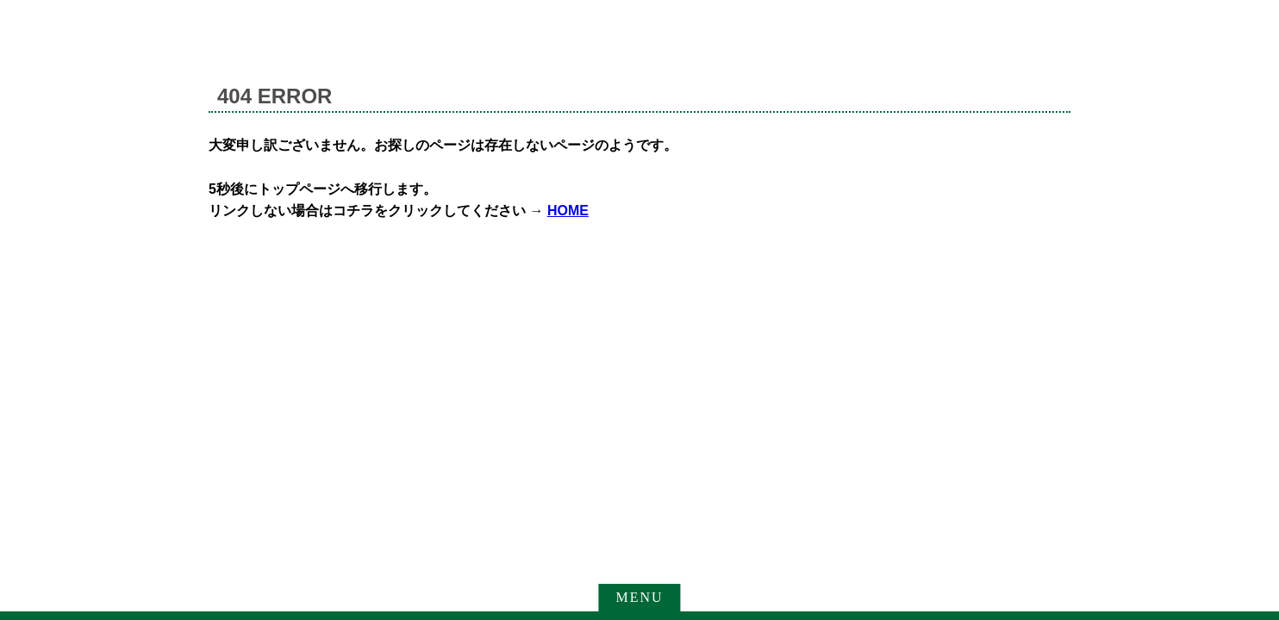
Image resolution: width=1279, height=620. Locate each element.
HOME (568, 210)
